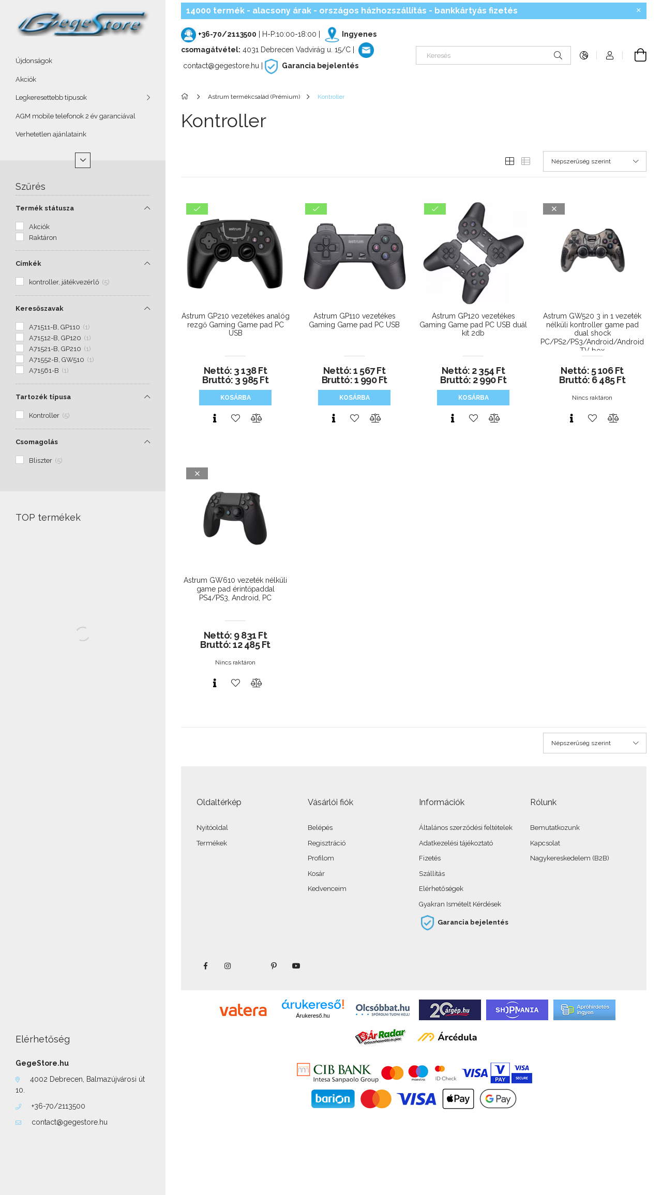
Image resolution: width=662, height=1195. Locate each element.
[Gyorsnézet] (214, 418)
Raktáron (43, 237)
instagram (228, 966)
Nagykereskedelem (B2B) (569, 858)
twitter (251, 966)
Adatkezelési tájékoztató (456, 843)
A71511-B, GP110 (59, 327)
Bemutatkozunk (555, 827)
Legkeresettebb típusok (51, 97)
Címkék (28, 263)
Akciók (26, 79)
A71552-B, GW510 (61, 360)
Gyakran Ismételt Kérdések (460, 904)
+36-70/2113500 (58, 1106)
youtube (296, 966)
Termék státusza (45, 208)
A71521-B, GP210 (60, 349)
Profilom (321, 858)
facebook (205, 966)
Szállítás (432, 874)
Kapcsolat (545, 843)
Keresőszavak (40, 308)
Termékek (212, 843)
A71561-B (49, 370)
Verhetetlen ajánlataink (51, 134)
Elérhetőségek (441, 889)
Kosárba (235, 397)
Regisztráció (326, 843)
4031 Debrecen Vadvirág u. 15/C (297, 50)
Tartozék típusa (43, 397)
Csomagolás (37, 442)
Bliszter (46, 460)
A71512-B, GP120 (60, 338)
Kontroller (49, 415)
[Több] (83, 160)
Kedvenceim (327, 889)
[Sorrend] (594, 161)
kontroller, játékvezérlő (69, 282)
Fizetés (430, 858)
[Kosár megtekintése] (634, 55)
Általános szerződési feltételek (466, 827)
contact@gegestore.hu (70, 1122)
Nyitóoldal (212, 827)
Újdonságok (34, 61)
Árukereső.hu (312, 1015)
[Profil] (610, 55)
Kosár (316, 874)
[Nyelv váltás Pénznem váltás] (584, 55)
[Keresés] (493, 55)
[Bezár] (638, 10)
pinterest (273, 966)
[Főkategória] (186, 96)
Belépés (320, 827)
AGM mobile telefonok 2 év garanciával (76, 116)
